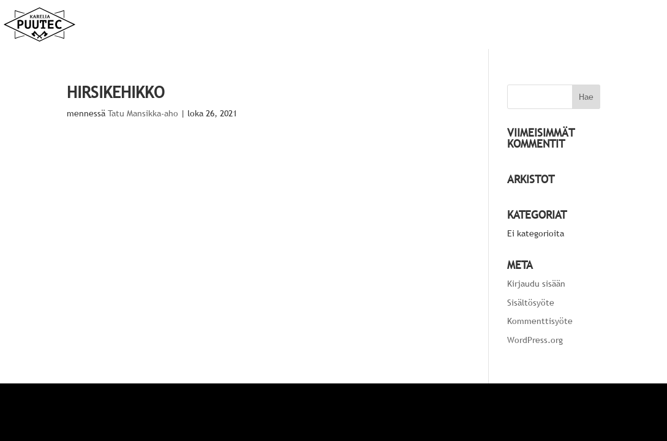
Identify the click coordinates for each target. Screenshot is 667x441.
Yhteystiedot (618, 25)
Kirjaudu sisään (536, 283)
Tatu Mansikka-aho (143, 113)
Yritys (561, 25)
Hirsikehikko (116, 92)
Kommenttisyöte (540, 320)
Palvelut (501, 25)
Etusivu (451, 25)
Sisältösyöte (530, 302)
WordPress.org (535, 339)
